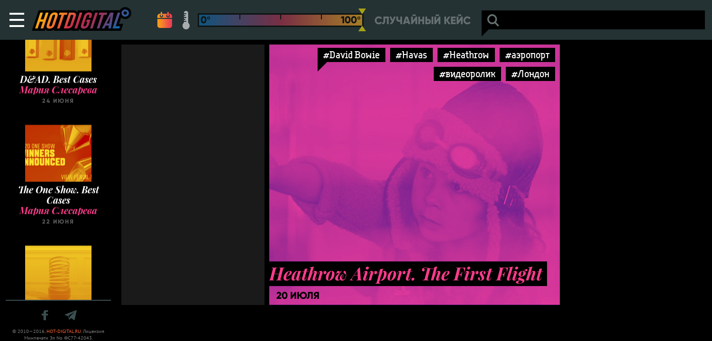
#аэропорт (527, 54)
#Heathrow (466, 54)
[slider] (362, 20)
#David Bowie (351, 54)
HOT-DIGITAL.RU (63, 331)
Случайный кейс (422, 20)
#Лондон (530, 73)
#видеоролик (467, 73)
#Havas (411, 54)
